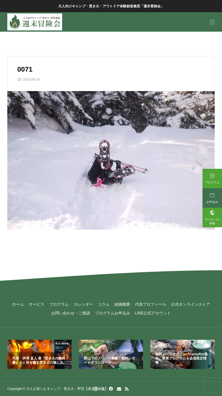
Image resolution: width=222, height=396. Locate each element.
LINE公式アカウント (153, 313)
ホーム (18, 304)
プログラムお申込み (112, 313)
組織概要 (122, 304)
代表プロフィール (150, 304)
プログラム (59, 304)
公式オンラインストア (190, 304)
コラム (104, 304)
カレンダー (83, 304)
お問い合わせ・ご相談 (70, 313)
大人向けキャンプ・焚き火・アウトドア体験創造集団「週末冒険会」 (111, 6)
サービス (36, 304)
